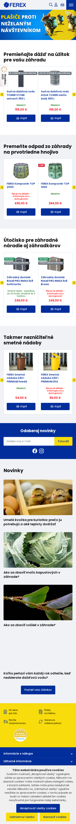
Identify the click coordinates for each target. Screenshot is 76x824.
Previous (2, 94)
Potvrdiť (63, 441)
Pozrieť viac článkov (38, 690)
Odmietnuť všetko (22, 817)
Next (74, 94)
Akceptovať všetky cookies (38, 808)
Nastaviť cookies (54, 817)
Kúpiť (21, 118)
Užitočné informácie (38, 761)
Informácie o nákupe (38, 753)
